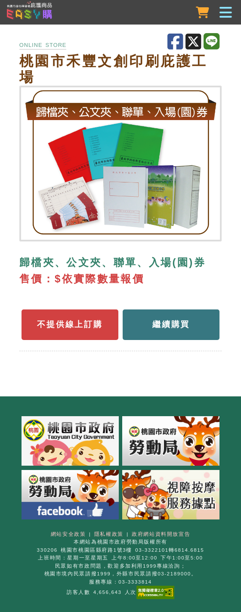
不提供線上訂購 (69, 324)
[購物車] (203, 12)
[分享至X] (194, 42)
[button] (120, 13)
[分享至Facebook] (176, 42)
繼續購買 (171, 324)
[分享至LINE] (213, 42)
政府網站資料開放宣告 (161, 534)
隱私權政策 (109, 534)
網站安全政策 (68, 534)
